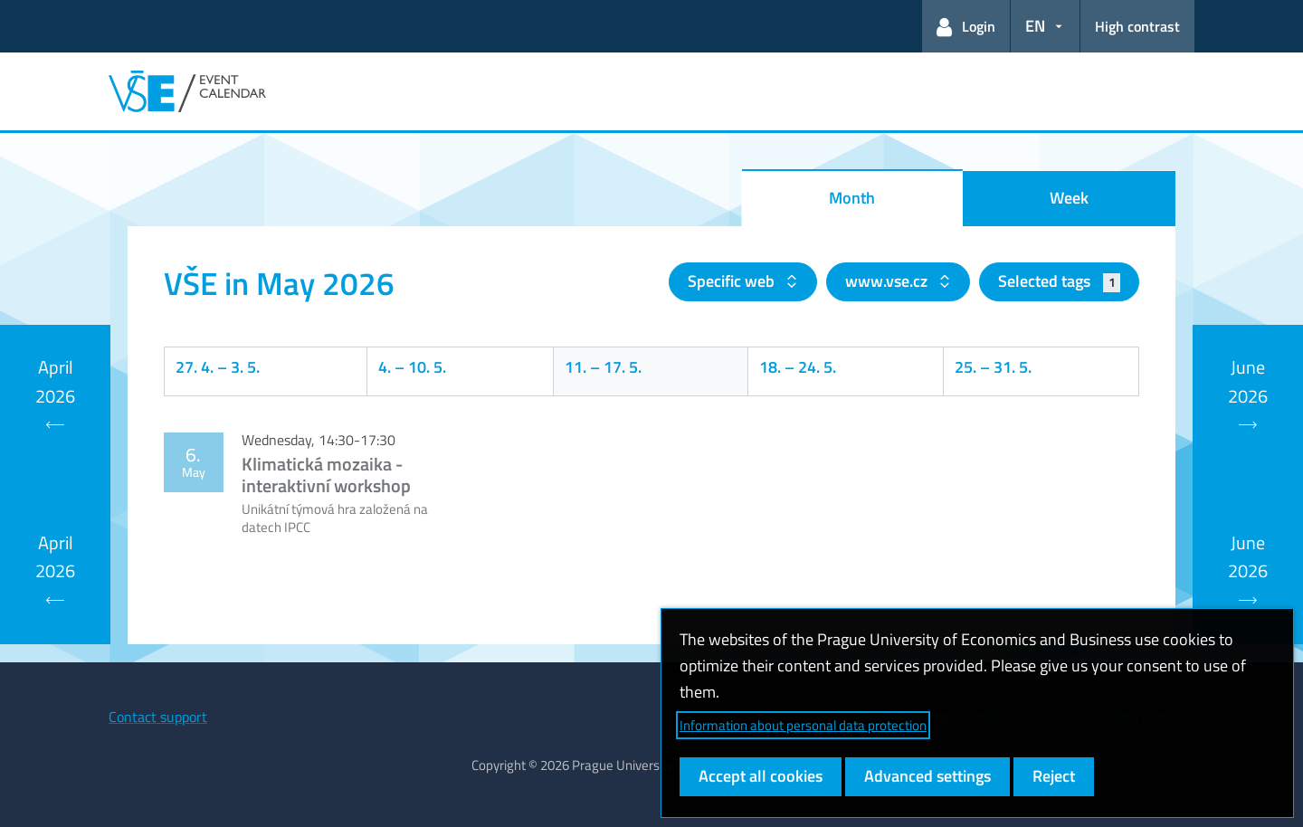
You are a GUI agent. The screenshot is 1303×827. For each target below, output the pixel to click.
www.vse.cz (888, 281)
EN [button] (1035, 26)
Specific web (733, 281)
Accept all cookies (761, 776)
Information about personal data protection (803, 725)
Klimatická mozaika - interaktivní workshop (326, 474)
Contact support (158, 716)
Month (852, 197)
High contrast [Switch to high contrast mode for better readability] (1137, 26)
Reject (1053, 776)
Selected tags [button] (1059, 281)
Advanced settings (927, 776)
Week (1069, 197)
